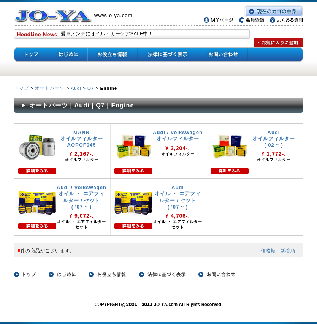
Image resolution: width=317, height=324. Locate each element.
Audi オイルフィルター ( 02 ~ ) (273, 139)
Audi (76, 87)
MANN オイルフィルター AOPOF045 (81, 139)
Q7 (90, 87)
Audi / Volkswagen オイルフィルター (178, 135)
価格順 (268, 250)
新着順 (288, 250)
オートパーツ (50, 87)
